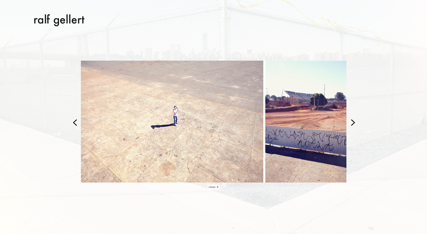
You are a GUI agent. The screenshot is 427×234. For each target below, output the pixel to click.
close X (214, 187)
